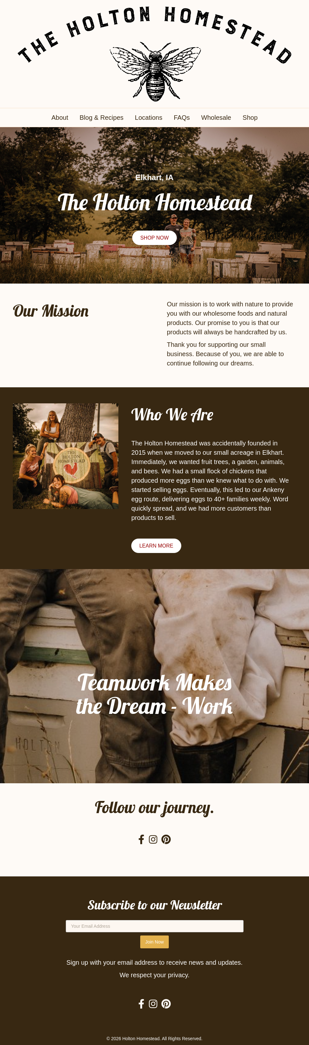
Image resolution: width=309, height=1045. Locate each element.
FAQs (182, 117)
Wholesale (216, 117)
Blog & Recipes (102, 117)
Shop (250, 117)
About (59, 117)
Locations (148, 117)
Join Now (154, 941)
